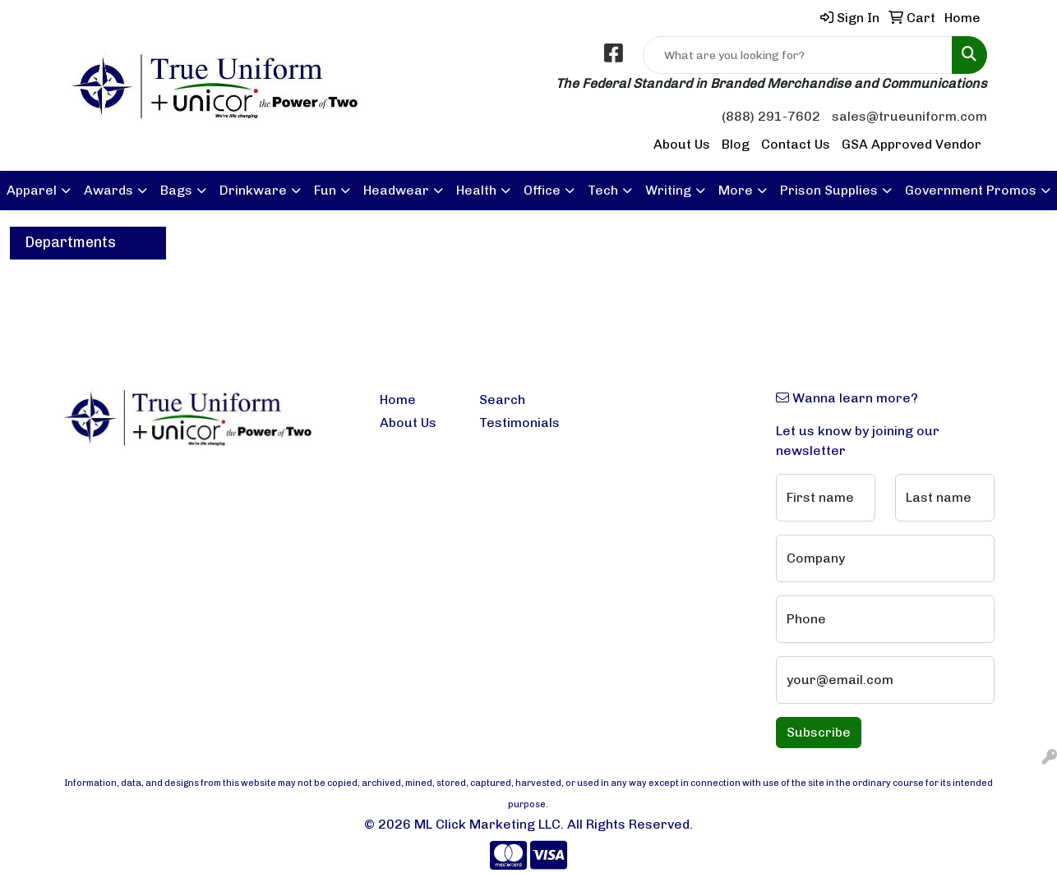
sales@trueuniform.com (909, 116)
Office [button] (542, 190)
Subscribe (819, 732)
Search (502, 399)
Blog (736, 144)
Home (398, 399)
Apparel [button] (32, 190)
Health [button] (476, 190)
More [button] (735, 190)
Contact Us (795, 144)
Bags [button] (176, 190)
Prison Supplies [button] (829, 190)
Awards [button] (108, 190)
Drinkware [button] (253, 190)
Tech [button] (603, 190)
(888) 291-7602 (771, 116)
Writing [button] (668, 190)
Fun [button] (325, 190)
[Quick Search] (798, 55)
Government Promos (970, 190)
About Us (681, 144)
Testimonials (519, 422)
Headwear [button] (396, 190)
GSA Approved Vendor (911, 144)
